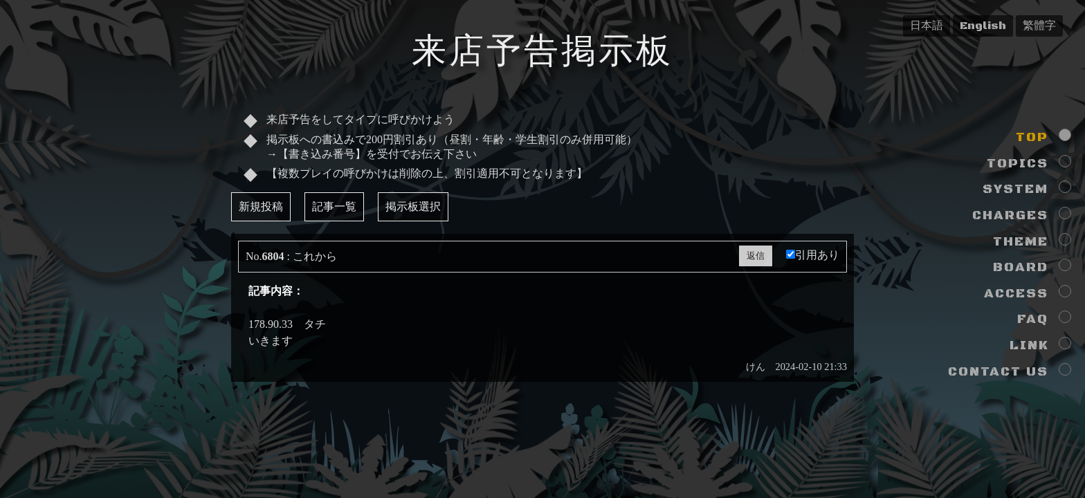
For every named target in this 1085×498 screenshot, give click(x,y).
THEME (1020, 242)
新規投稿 (261, 206)
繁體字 (1039, 26)
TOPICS (1017, 164)
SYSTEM (1015, 189)
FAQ (1032, 319)
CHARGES (1010, 215)
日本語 (926, 26)
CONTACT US (998, 372)
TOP (1032, 137)
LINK (1029, 345)
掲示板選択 (413, 206)
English (983, 26)
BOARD (1020, 267)
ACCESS (1016, 294)
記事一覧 (334, 206)
